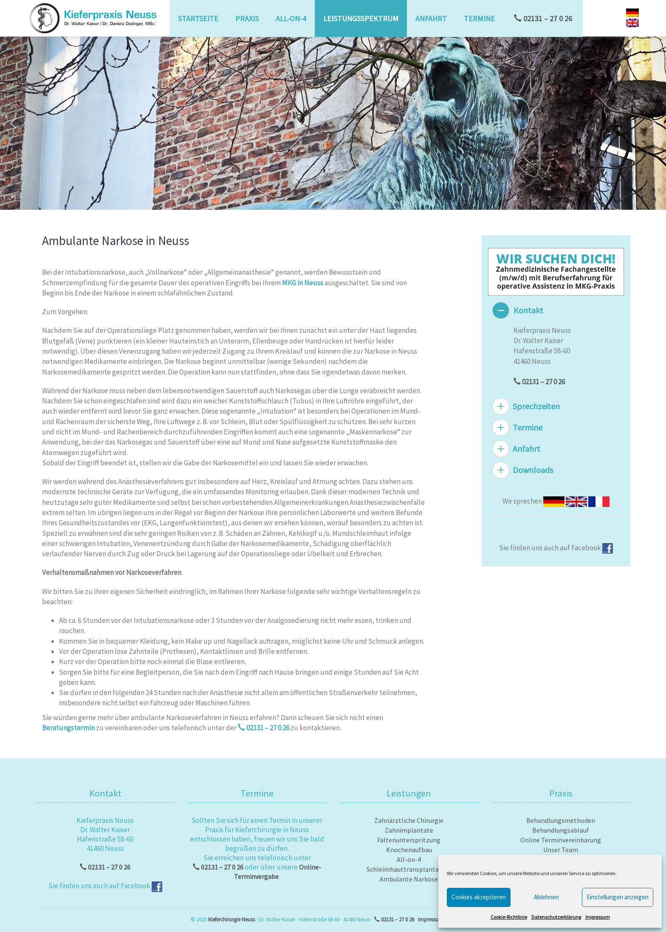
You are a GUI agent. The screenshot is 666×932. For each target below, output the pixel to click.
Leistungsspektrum (360, 18)
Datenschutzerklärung (556, 917)
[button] (13, 123)
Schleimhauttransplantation (409, 869)
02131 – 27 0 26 (543, 18)
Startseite (198, 18)
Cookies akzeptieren (479, 897)
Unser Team (560, 849)
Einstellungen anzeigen (618, 897)
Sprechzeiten (536, 406)
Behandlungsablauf (560, 830)
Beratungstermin (68, 727)
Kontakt (528, 310)
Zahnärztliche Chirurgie (408, 820)
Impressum (597, 917)
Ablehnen (546, 897)
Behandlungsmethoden (560, 820)
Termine (479, 18)
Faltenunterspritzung (408, 840)
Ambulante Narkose (409, 879)
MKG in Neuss (302, 282)
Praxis (247, 18)
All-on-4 (291, 18)
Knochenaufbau (409, 849)
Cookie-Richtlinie (509, 917)
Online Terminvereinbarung (560, 840)
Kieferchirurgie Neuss (231, 919)
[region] (333, 123)
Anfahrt (431, 18)
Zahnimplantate (409, 830)
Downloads (533, 470)
